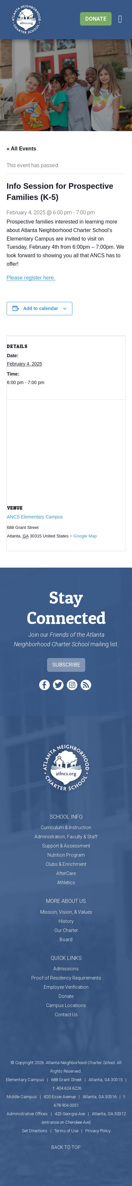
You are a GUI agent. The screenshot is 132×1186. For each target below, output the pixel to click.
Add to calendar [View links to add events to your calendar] (40, 308)
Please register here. (31, 278)
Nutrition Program (66, 855)
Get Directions (34, 1130)
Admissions (66, 968)
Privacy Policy (98, 1130)
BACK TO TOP (66, 1147)
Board (66, 939)
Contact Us (66, 1014)
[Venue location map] (66, 447)
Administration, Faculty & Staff (66, 836)
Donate (95, 19)
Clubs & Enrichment (66, 864)
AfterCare (66, 873)
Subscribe (66, 665)
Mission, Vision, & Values (66, 912)
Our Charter (66, 930)
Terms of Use (66, 1130)
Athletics (66, 882)
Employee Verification (66, 987)
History (66, 921)
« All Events (21, 148)
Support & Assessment (66, 845)
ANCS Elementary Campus (35, 516)
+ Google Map (83, 536)
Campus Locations (66, 1005)
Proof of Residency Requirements (66, 978)
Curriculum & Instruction (66, 827)
